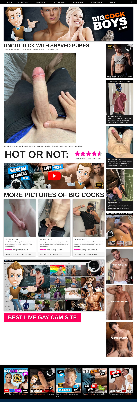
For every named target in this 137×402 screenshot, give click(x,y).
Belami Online (128, 394)
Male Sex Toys (42, 2)
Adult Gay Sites (97, 2)
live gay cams (23, 394)
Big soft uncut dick (114, 203)
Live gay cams (24, 2)
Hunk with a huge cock (115, 159)
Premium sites (79, 2)
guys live (65, 394)
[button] (132, 2)
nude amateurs (39, 394)
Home (10, 2)
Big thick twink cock (11, 239)
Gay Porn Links (61, 2)
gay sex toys (90, 394)
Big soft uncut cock (80, 239)
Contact (113, 2)
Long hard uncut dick (46, 239)
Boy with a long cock (115, 116)
